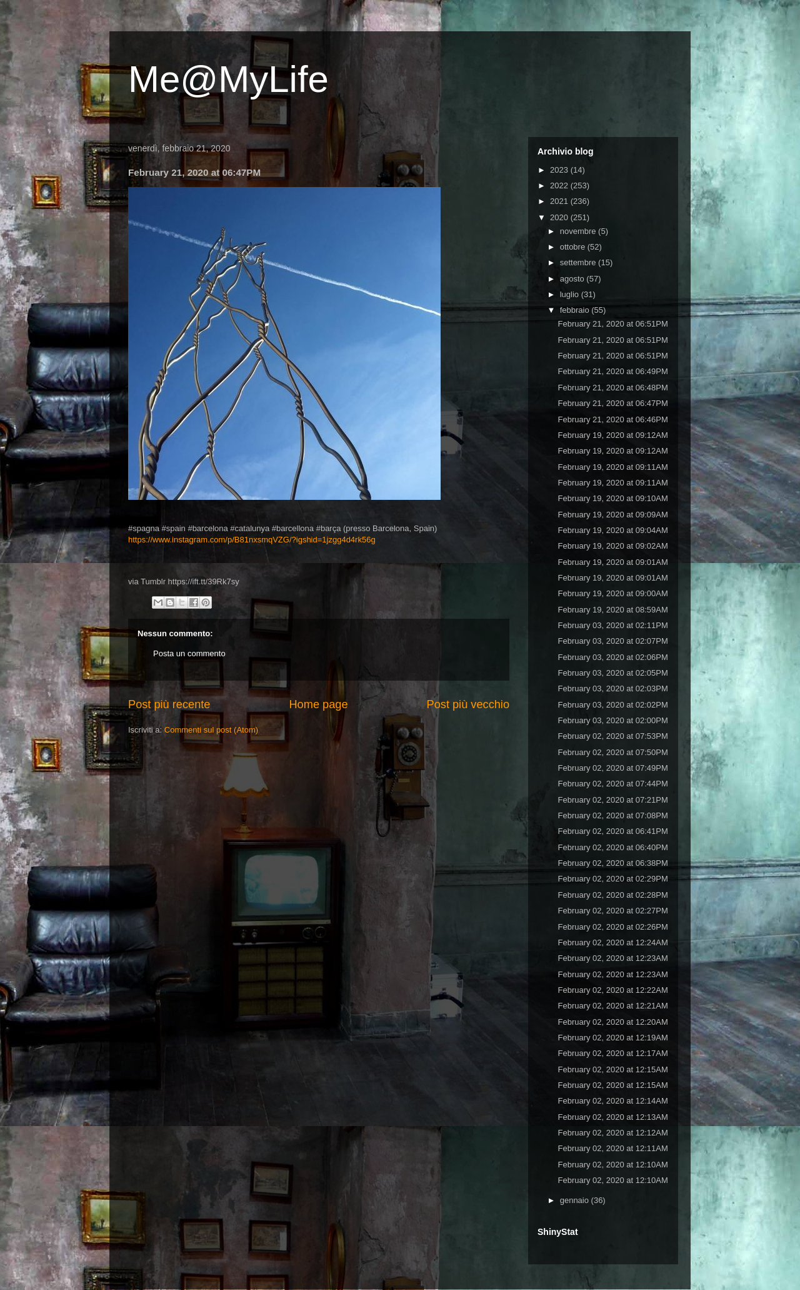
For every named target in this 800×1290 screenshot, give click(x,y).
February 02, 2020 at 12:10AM (613, 1164)
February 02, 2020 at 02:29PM (613, 878)
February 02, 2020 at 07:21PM (613, 800)
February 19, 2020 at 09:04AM (613, 530)
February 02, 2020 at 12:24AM (613, 942)
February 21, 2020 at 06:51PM (613, 323)
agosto (573, 278)
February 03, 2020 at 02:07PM (613, 641)
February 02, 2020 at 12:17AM (613, 1053)
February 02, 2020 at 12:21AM (613, 1005)
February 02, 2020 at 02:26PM (613, 927)
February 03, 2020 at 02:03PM (613, 688)
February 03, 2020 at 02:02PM (613, 704)
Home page (318, 704)
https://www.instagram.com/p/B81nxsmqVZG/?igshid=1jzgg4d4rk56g (252, 539)
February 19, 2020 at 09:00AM (613, 593)
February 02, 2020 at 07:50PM (613, 752)
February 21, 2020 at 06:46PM (613, 419)
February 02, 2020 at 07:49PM (613, 768)
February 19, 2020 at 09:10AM (613, 498)
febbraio (576, 310)
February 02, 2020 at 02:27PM (613, 910)
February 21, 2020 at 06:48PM (613, 387)
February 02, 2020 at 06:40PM (613, 847)
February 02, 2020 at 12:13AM (613, 1117)
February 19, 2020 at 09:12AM (613, 435)
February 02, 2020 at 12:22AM (613, 990)
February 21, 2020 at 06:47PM (613, 403)
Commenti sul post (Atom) (211, 729)
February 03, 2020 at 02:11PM (613, 625)
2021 (560, 201)
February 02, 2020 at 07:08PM (613, 815)
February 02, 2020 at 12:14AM (613, 1100)
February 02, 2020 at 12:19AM (613, 1037)
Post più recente (169, 704)
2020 (560, 217)
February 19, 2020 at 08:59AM (613, 609)
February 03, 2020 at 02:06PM (613, 657)
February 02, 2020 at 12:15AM (613, 1069)
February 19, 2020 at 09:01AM (613, 562)
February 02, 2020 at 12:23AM (613, 958)
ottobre (574, 246)
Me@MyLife (228, 79)
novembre (579, 231)
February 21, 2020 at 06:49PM (613, 371)
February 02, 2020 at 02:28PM (613, 895)
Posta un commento (189, 653)
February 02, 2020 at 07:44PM (613, 783)
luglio (570, 294)
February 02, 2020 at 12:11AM (613, 1148)
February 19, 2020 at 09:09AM (613, 514)
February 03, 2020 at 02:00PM (613, 720)
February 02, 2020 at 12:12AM (613, 1132)
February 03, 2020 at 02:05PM (613, 673)
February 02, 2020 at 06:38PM (613, 863)
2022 (560, 185)
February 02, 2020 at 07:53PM (613, 736)
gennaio (575, 1200)
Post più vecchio (468, 704)
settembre (579, 262)
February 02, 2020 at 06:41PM (613, 831)
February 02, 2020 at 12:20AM (613, 1022)
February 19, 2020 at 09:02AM (613, 546)
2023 (560, 170)
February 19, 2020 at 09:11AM (613, 467)
